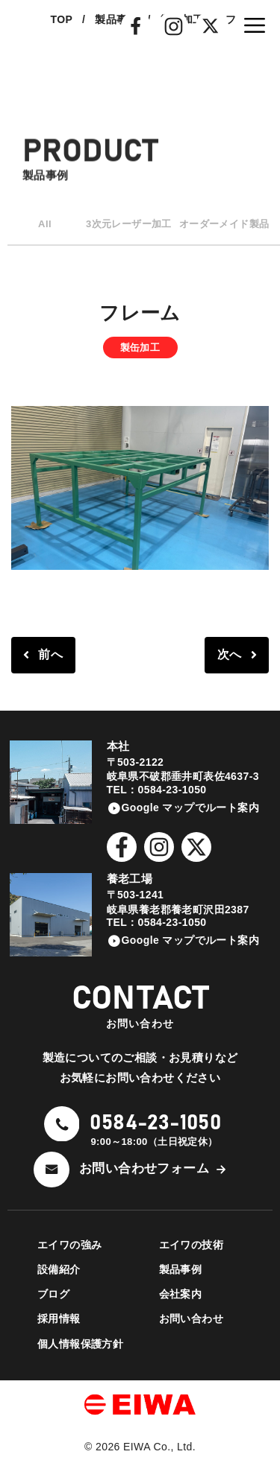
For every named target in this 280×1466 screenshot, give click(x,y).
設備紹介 (59, 1269)
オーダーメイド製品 (224, 223)
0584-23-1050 (155, 1123)
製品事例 (180, 1269)
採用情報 (59, 1318)
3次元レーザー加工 (129, 223)
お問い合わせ (191, 1318)
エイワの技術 (191, 1245)
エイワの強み (69, 1245)
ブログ (53, 1294)
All (45, 223)
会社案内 (180, 1294)
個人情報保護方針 (80, 1344)
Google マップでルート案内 (191, 807)
